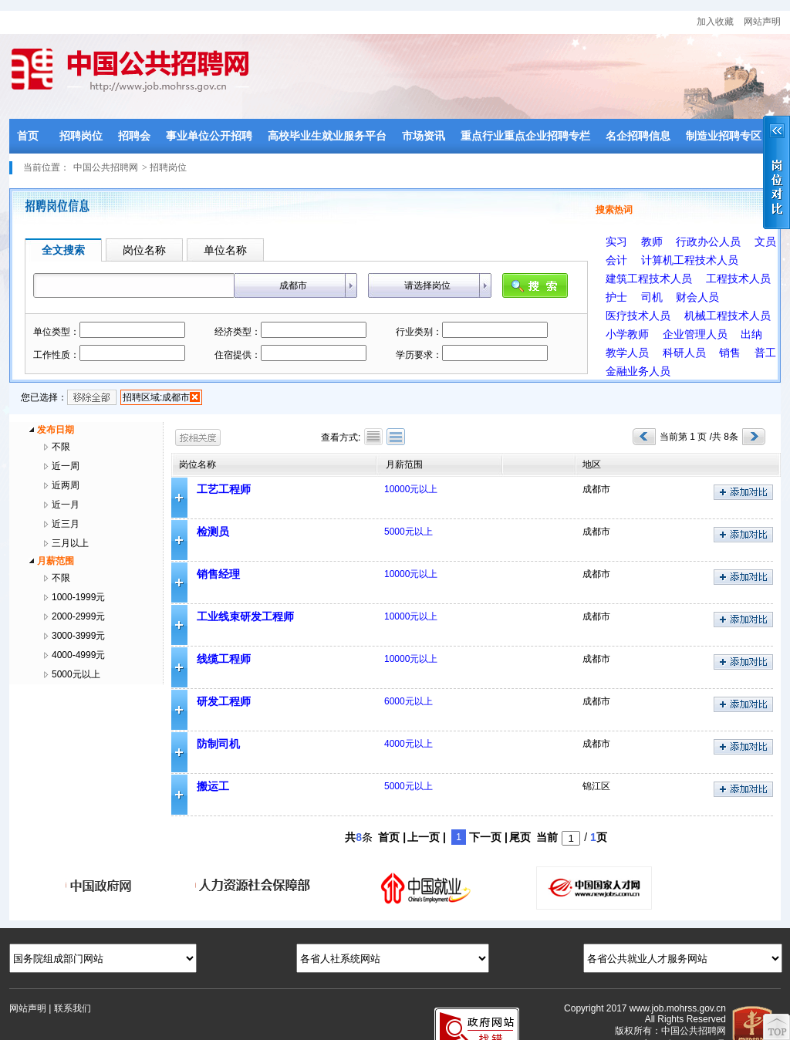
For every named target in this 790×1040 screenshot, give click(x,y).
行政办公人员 (708, 241)
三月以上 (70, 543)
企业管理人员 (695, 334)
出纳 (751, 334)
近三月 (65, 523)
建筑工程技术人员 (649, 278)
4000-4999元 (78, 655)
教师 (652, 241)
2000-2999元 (78, 616)
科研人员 (684, 352)
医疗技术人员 (638, 315)
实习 (616, 241)
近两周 (65, 485)
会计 (616, 260)
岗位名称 (144, 250)
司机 (652, 297)
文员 (765, 241)
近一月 (65, 504)
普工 (765, 352)
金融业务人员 (638, 371)
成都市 (293, 285)
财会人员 (697, 297)
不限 (61, 446)
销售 (730, 352)
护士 (616, 297)
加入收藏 (715, 21)
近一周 (65, 466)
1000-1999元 (78, 597)
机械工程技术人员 (727, 315)
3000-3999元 (78, 635)
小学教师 (627, 334)
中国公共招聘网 (105, 167)
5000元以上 (76, 674)
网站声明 (762, 21)
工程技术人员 (738, 278)
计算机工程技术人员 (689, 260)
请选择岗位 (427, 285)
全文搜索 (63, 250)
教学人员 (627, 352)
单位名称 (225, 250)
